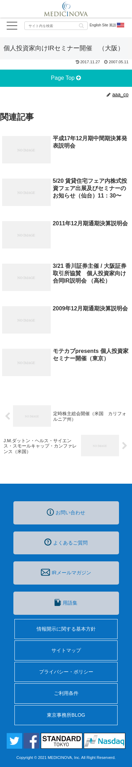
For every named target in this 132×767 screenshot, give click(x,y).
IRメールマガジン (66, 572)
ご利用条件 (66, 693)
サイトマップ (66, 650)
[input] (56, 25)
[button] (81, 25)
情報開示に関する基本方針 (66, 629)
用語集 (66, 602)
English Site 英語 (107, 25)
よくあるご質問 (66, 542)
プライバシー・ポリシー (66, 672)
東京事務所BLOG (66, 715)
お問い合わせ (66, 512)
